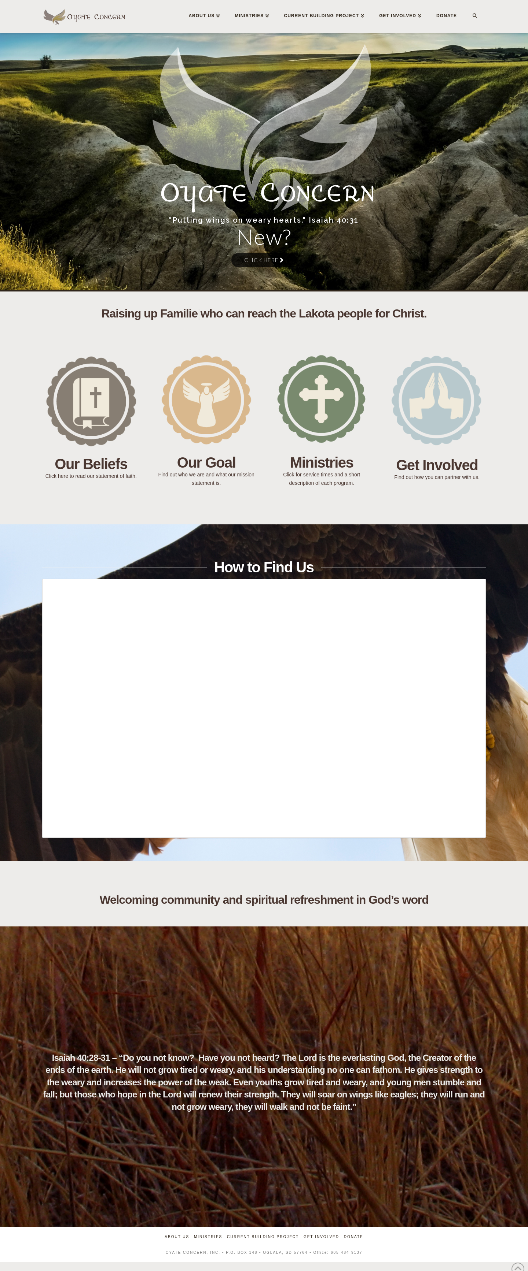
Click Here (264, 260)
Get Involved (321, 1237)
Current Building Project (263, 1237)
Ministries (208, 1237)
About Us (177, 1237)
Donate (353, 1237)
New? (264, 237)
